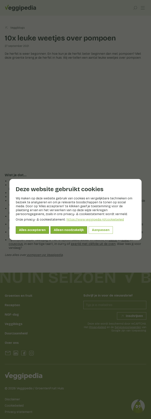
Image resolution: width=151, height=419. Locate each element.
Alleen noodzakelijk (69, 230)
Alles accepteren (32, 230)
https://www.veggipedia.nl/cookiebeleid (95, 219)
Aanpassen (101, 230)
